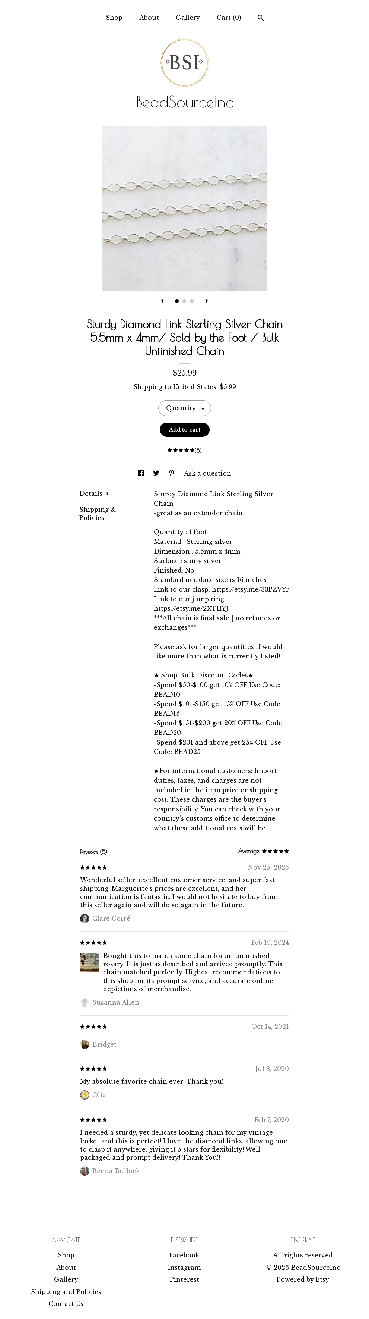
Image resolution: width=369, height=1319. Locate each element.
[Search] (261, 19)
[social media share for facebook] (142, 473)
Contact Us (65, 1303)
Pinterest (184, 1279)
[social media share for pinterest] (172, 473)
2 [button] (184, 301)
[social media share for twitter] (157, 473)
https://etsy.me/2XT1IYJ (191, 608)
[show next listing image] (207, 301)
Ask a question (207, 473)
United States (194, 387)
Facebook (184, 1255)
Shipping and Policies (66, 1291)
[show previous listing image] (162, 301)
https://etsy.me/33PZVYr (250, 589)
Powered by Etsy (303, 1279)
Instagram (184, 1267)
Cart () (229, 17)
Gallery (188, 17)
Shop (114, 17)
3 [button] (192, 301)
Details (94, 493)
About (149, 17)
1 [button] (177, 301)
